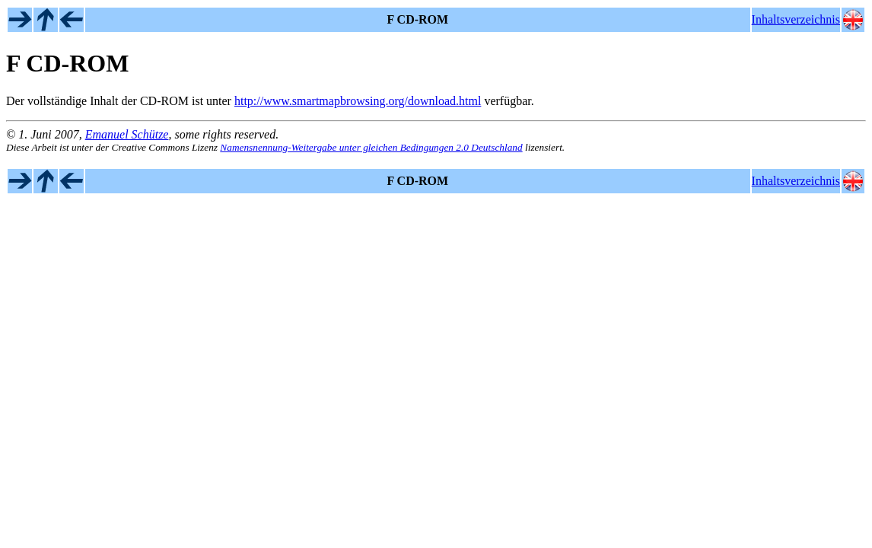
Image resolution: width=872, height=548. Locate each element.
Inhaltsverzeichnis (796, 19)
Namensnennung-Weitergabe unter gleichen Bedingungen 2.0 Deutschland (371, 147)
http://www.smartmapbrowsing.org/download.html (357, 100)
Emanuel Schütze (127, 134)
